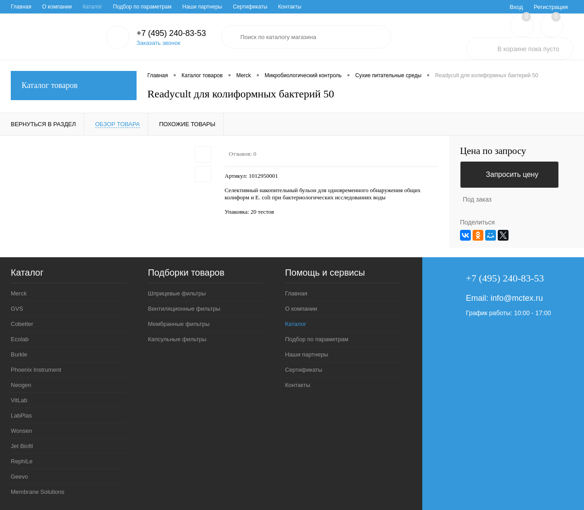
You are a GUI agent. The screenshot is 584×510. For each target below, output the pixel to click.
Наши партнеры (202, 7)
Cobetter (22, 324)
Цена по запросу (493, 151)
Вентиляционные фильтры (184, 308)
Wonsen (21, 430)
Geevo (19, 476)
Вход (516, 7)
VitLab (19, 400)
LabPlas (21, 415)
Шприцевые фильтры (177, 293)
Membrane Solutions (37, 491)
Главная (21, 7)
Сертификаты (250, 7)
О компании (57, 7)
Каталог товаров (74, 85)
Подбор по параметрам (142, 7)
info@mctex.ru (517, 298)
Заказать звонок (158, 43)
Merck (19, 293)
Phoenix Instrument (36, 369)
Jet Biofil (22, 446)
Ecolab (20, 339)
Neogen (21, 385)
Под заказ (477, 199)
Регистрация (551, 7)
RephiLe (21, 461)
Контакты (289, 7)
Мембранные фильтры (178, 324)
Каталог (92, 7)
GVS (17, 308)
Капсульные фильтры (177, 339)
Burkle (19, 354)
